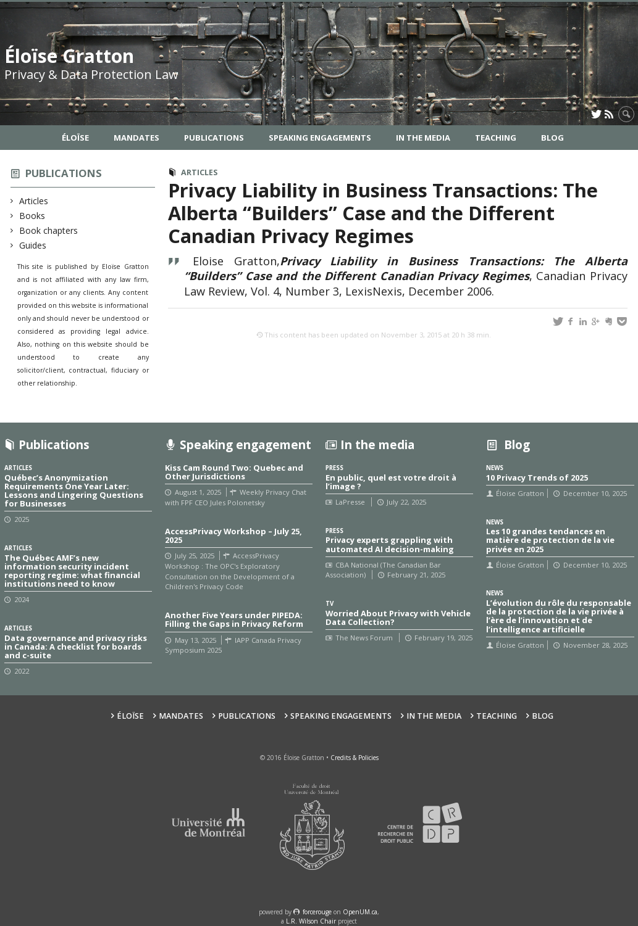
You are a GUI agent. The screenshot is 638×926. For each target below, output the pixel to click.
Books (32, 215)
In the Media (423, 137)
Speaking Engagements (320, 137)
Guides (33, 245)
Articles (34, 201)
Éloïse (75, 137)
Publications (214, 137)
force (317, 911)
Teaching (495, 137)
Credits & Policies (354, 757)
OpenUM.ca (360, 911)
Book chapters (49, 230)
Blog (552, 137)
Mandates (136, 137)
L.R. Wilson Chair (311, 921)
